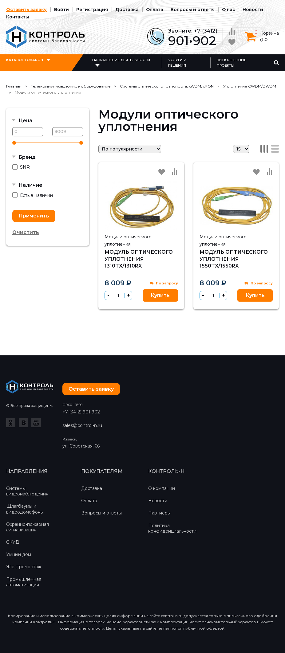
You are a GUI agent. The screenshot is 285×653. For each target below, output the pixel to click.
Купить (160, 295)
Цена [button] (25, 120)
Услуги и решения (177, 63)
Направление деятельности (121, 60)
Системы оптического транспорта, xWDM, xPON (167, 86)
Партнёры (159, 513)
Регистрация (92, 9)
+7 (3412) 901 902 (81, 412)
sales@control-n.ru (82, 425)
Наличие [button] (30, 185)
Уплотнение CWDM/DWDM (249, 86)
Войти (61, 9)
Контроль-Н (45, 36)
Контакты (17, 17)
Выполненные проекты (231, 63)
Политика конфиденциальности (172, 528)
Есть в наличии (32, 195)
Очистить (25, 232)
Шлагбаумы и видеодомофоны (25, 508)
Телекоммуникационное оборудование (71, 86)
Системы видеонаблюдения (27, 491)
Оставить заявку (26, 9)
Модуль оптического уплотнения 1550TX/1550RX (234, 259)
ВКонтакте (23, 422)
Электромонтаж (23, 566)
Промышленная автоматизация (23, 582)
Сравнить (174, 171)
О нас (228, 9)
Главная (14, 86)
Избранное (161, 172)
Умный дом (18, 554)
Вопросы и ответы (193, 9)
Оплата (154, 9)
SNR (21, 167)
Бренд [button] (27, 157)
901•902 (192, 40)
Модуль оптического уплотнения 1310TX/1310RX (139, 259)
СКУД (12, 542)
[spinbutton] (118, 295)
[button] (128, 295)
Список (275, 149)
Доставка (127, 9)
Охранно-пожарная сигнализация (27, 527)
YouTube (36, 422)
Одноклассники (10, 422)
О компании (161, 488)
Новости (253, 9)
